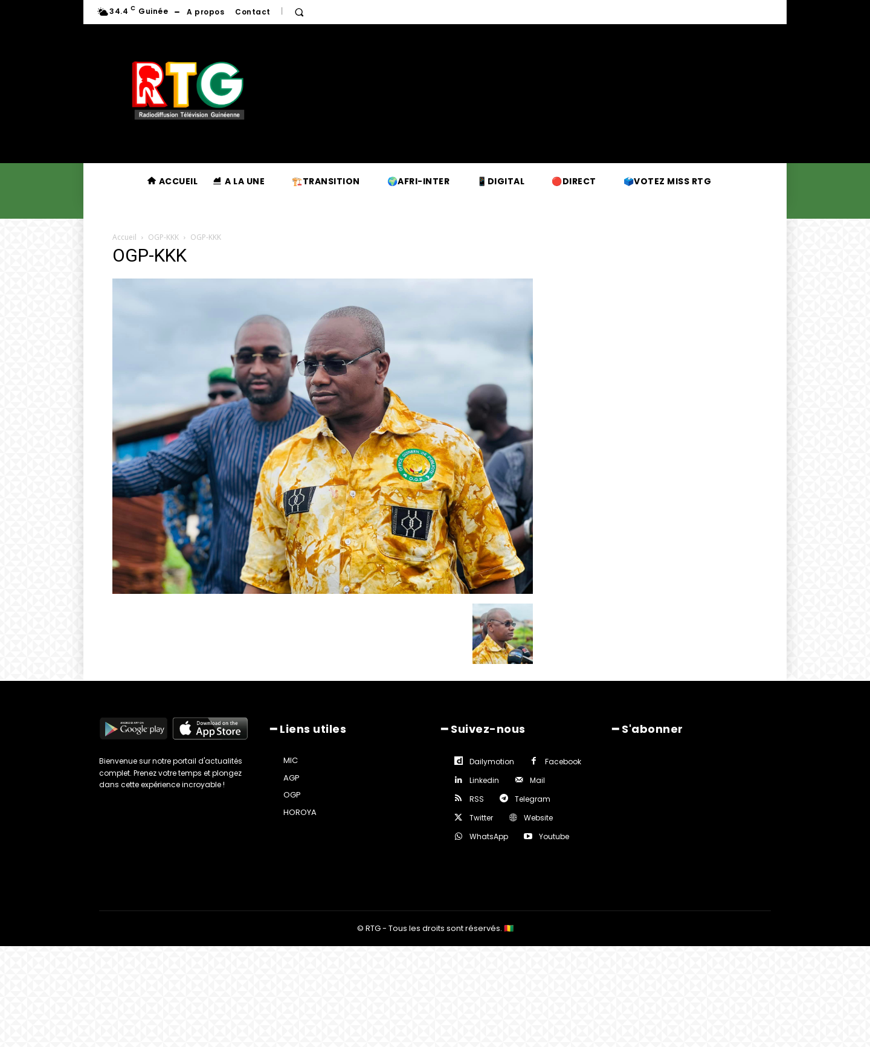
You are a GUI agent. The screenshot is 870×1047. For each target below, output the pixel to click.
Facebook (563, 761)
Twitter (481, 818)
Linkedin (484, 780)
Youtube (554, 836)
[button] (299, 12)
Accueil (124, 237)
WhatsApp (488, 836)
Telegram (532, 799)
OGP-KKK (163, 237)
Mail (537, 780)
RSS (476, 799)
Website (538, 818)
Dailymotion (491, 761)
